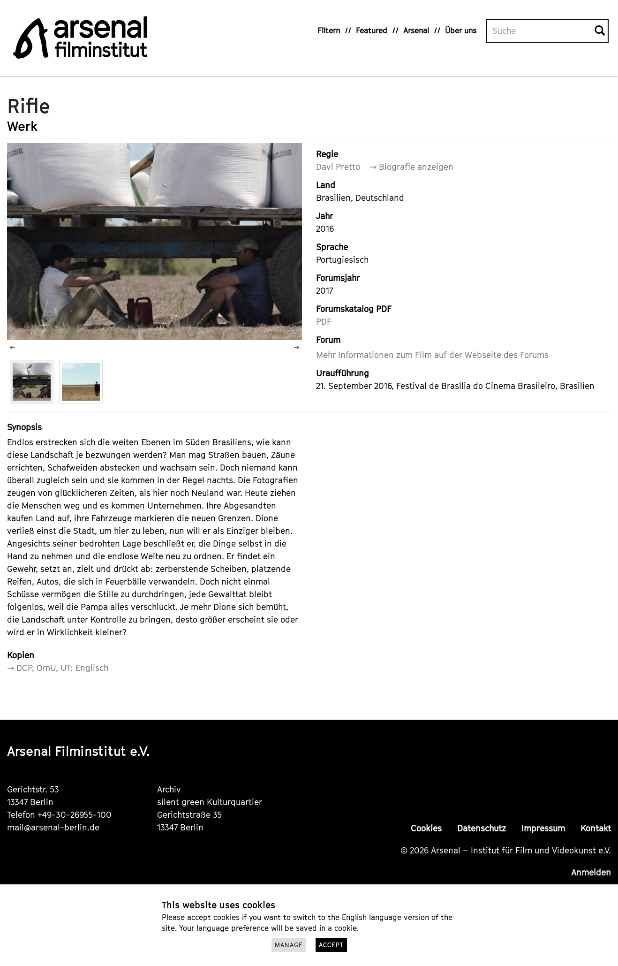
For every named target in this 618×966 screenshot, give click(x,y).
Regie (327, 154)
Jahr (324, 216)
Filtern (328, 30)
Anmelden (591, 872)
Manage (289, 945)
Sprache (332, 247)
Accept (331, 945)
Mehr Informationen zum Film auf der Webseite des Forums (432, 355)
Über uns (460, 30)
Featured (371, 30)
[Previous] (12, 347)
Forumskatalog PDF (354, 309)
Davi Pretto (338, 167)
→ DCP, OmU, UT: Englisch (57, 668)
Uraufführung (342, 373)
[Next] (297, 347)
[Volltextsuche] (540, 31)
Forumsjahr (338, 278)
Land (325, 185)
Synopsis (24, 427)
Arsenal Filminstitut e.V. (78, 751)
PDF (324, 322)
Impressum (543, 828)
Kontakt (595, 828)
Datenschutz (481, 828)
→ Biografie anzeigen (411, 167)
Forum (328, 340)
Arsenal (416, 30)
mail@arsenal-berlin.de (53, 827)
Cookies (426, 828)
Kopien (20, 655)
